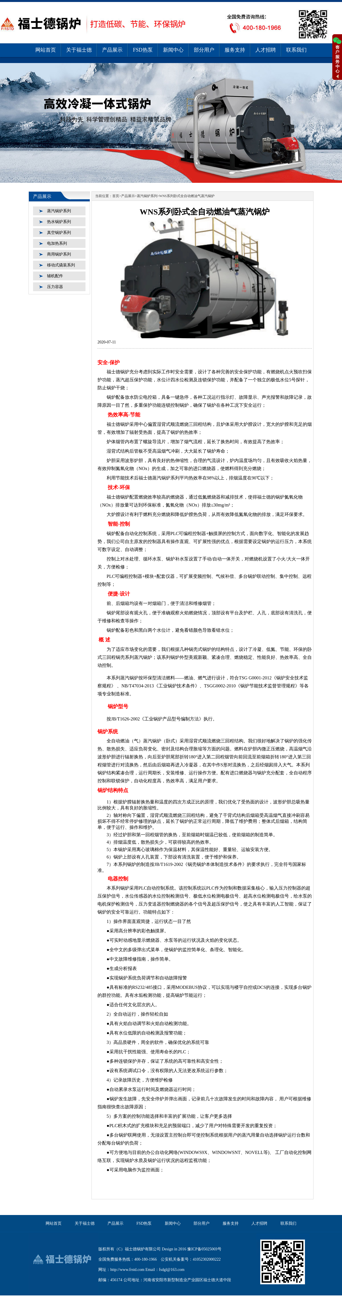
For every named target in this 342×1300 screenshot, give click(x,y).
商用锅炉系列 (59, 254)
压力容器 (55, 287)
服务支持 (235, 50)
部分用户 (204, 50)
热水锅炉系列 (59, 222)
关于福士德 (79, 50)
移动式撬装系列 (61, 265)
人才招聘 (265, 50)
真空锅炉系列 (59, 232)
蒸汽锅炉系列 (59, 211)
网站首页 (45, 50)
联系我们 (296, 50)
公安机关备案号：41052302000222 (191, 1259)
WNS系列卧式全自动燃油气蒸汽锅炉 (187, 196)
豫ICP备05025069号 (204, 1249)
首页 (115, 196)
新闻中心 (173, 50)
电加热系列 (57, 243)
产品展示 (112, 50)
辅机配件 (55, 276)
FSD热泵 (142, 50)
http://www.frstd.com (127, 1269)
